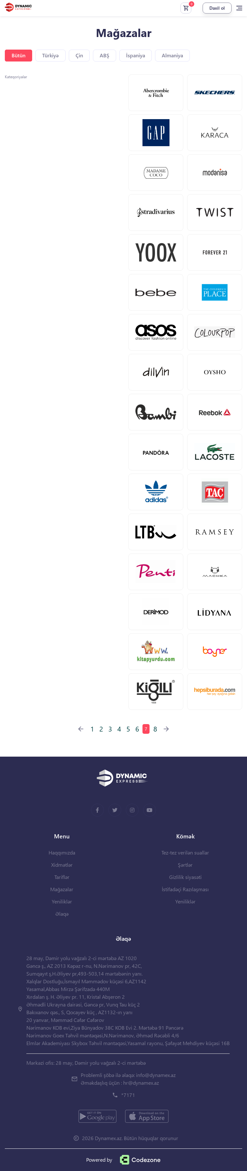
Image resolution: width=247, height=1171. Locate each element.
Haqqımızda (62, 852)
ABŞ (104, 55)
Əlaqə (62, 913)
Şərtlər (185, 864)
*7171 (128, 1094)
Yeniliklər (62, 901)
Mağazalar (61, 889)
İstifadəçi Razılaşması (185, 889)
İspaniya (135, 55)
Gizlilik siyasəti (185, 877)
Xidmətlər (62, 864)
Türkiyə (50, 55)
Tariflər (61, 877)
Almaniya (172, 55)
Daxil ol (217, 8)
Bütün (18, 55)
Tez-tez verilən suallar (185, 852)
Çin (79, 55)
